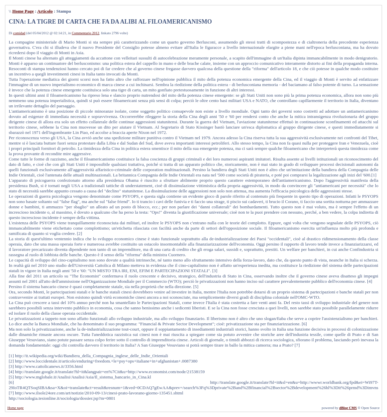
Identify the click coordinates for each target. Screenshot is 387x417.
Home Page (23, 11)
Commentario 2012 (85, 33)
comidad (19, 33)
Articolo (45, 11)
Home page (15, 408)
